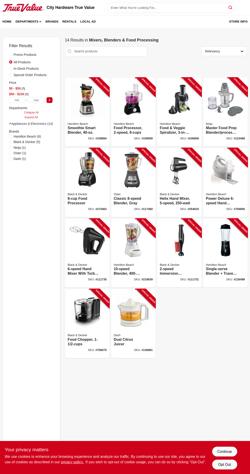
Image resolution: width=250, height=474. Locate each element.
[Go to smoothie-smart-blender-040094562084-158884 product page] (87, 112)
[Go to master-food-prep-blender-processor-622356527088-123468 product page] (225, 112)
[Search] (230, 7)
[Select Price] (49, 100)
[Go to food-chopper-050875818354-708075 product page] (87, 323)
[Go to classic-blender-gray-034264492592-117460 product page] (133, 182)
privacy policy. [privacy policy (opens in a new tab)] (72, 462)
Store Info (238, 21)
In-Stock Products (26, 68)
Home (7, 21)
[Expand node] (10, 123)
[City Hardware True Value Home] (23, 8)
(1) (20, 147)
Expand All (31, 117)
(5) (27, 142)
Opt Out (224, 464)
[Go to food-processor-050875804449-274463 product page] (87, 182)
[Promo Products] (10, 54)
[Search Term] (171, 7)
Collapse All (31, 112)
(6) (27, 136)
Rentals (69, 21)
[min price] (17, 100)
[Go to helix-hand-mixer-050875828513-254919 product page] (179, 182)
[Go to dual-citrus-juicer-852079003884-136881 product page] (133, 323)
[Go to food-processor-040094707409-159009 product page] (133, 112)
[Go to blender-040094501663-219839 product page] (133, 253)
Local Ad (88, 21)
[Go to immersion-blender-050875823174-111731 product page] (179, 253)
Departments (27, 21)
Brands (52, 21)
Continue (224, 452)
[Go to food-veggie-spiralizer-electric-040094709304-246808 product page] (179, 112)
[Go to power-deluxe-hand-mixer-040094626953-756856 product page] (225, 182)
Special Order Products (30, 75)
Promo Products (25, 55)
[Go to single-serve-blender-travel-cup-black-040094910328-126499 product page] (225, 253)
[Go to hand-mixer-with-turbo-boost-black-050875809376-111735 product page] (87, 253)
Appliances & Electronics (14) (32, 124)
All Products (22, 62)
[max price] (36, 100)
